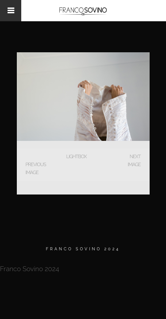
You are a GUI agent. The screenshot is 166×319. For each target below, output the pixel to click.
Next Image (133, 160)
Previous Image (36, 168)
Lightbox (76, 157)
